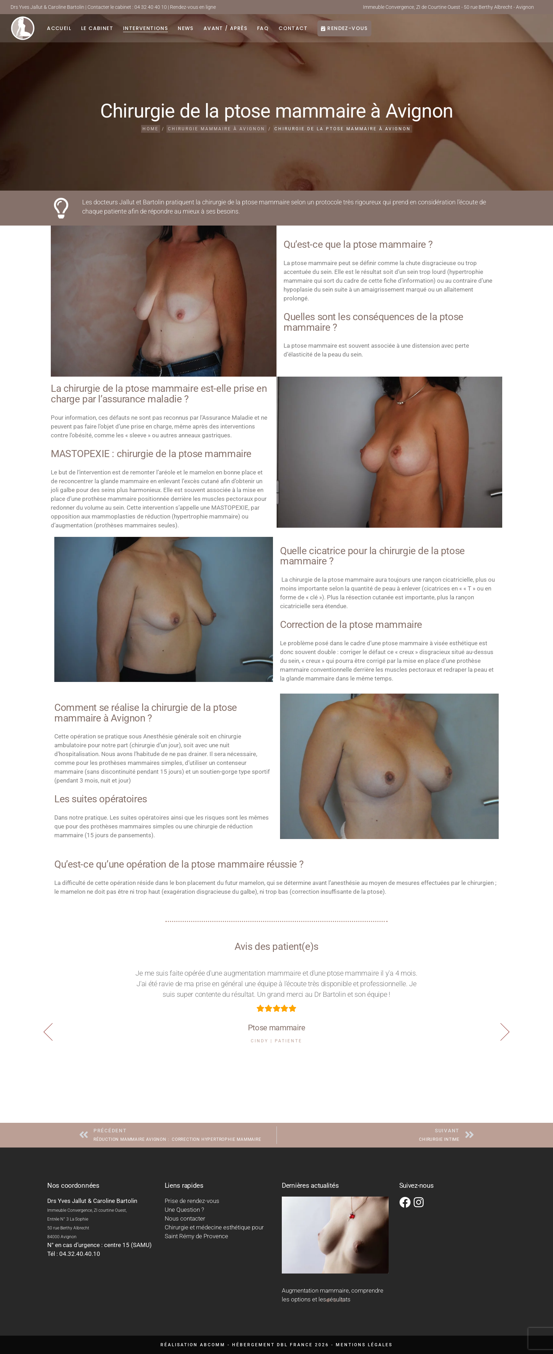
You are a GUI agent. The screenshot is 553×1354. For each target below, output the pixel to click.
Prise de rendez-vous (192, 1200)
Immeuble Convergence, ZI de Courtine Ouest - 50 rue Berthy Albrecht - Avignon (448, 7)
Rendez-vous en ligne (193, 7)
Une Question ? (184, 1209)
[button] (505, 1032)
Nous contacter (185, 1218)
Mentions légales (364, 1344)
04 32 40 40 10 (150, 7)
